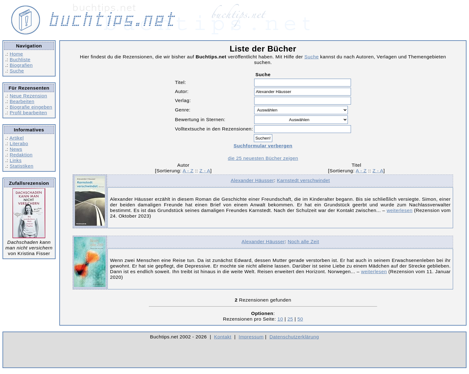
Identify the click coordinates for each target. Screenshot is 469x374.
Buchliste (20, 59)
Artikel (16, 137)
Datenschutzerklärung (294, 336)
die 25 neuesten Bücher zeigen (263, 158)
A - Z (188, 170)
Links (16, 160)
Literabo (19, 143)
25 (290, 319)
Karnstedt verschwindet (303, 180)
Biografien (21, 65)
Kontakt (222, 336)
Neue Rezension (28, 95)
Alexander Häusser (252, 180)
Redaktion (21, 154)
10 (280, 319)
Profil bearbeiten (28, 112)
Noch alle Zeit (303, 241)
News (16, 149)
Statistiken (21, 166)
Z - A (205, 170)
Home (16, 54)
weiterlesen (399, 210)
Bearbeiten (22, 101)
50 (300, 319)
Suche (17, 70)
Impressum (251, 336)
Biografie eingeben (31, 107)
